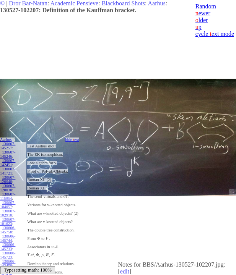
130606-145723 (7, 255)
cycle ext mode (214, 34)
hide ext (72, 140)
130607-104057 (7, 205)
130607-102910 (7, 213)
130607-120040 (7, 179)
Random (205, 6)
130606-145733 (7, 247)
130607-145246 (7, 154)
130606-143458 (7, 263)
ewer (202, 13)
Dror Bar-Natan (28, 3)
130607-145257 (7, 146)
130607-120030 (7, 188)
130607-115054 (7, 196)
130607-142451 (7, 163)
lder (201, 20)
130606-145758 (7, 230)
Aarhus (157, 3)
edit (124, 271)
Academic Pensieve (74, 3)
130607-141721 (7, 171)
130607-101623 (7, 221)
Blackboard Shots (123, 3)
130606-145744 (7, 238)
